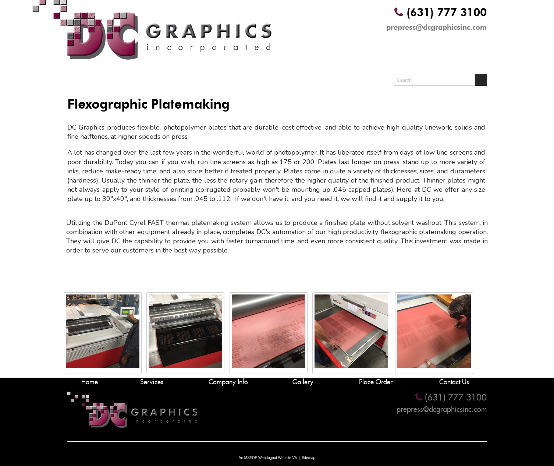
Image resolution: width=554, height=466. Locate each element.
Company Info (241, 80)
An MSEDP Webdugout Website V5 (268, 458)
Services (169, 80)
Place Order (384, 80)
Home (97, 80)
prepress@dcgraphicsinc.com (436, 27)
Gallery (312, 80)
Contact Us (456, 80)
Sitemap (308, 458)
